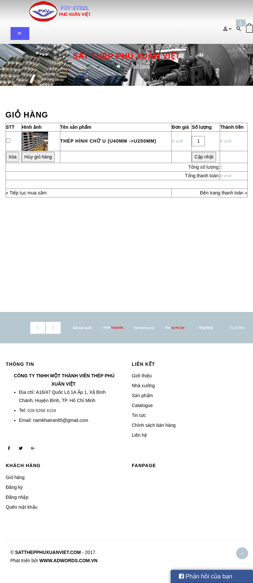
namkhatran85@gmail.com (60, 420)
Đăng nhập (17, 497)
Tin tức (139, 415)
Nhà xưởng (143, 385)
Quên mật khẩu (22, 507)
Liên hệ (139, 435)
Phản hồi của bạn (205, 576)
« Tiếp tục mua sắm (26, 192)
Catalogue (142, 405)
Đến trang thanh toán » (223, 192)
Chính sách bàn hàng (154, 425)
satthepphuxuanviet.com (48, 552)
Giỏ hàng (141, 66)
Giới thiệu (142, 375)
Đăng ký (14, 487)
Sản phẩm (142, 395)
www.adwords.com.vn (68, 560)
